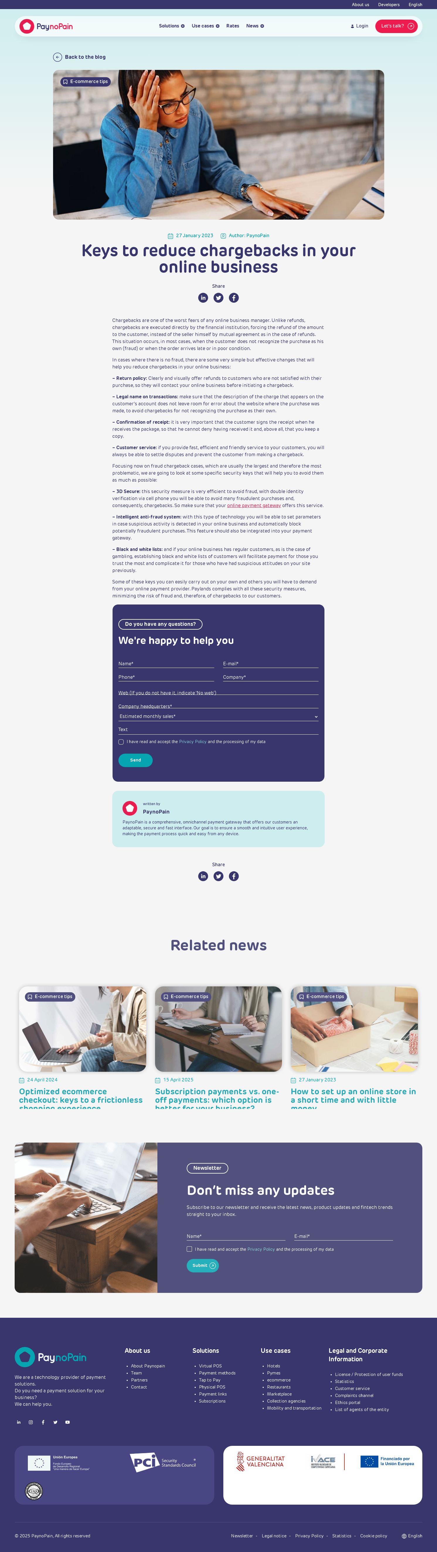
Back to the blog (79, 57)
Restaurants (279, 1387)
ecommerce (278, 1380)
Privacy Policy (193, 742)
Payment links (213, 1394)
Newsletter (242, 1536)
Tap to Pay (209, 1380)
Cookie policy (373, 1536)
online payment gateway (254, 506)
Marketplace (279, 1394)
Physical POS (212, 1387)
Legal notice (275, 1536)
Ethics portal (347, 1403)
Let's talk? (398, 26)
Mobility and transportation (294, 1408)
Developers (389, 5)
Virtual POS (210, 1366)
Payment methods (217, 1373)
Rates (233, 26)
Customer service (352, 1388)
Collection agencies (286, 1401)
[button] (415, 1536)
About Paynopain (148, 1366)
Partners (139, 1380)
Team (136, 1373)
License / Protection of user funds (369, 1374)
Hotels (273, 1366)
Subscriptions (212, 1401)
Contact (139, 1387)
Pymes (273, 1373)
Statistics (344, 1381)
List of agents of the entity (362, 1410)
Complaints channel (354, 1395)
